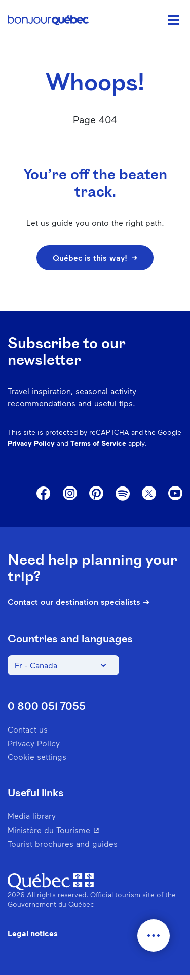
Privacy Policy (31, 442)
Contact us (28, 729)
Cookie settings (37, 756)
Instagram (70, 493)
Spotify (123, 494)
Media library (32, 815)
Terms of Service (98, 442)
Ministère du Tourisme (95, 830)
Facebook (43, 493)
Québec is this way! (95, 257)
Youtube (175, 493)
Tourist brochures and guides (63, 843)
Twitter (149, 493)
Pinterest (96, 493)
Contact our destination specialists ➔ (78, 601)
